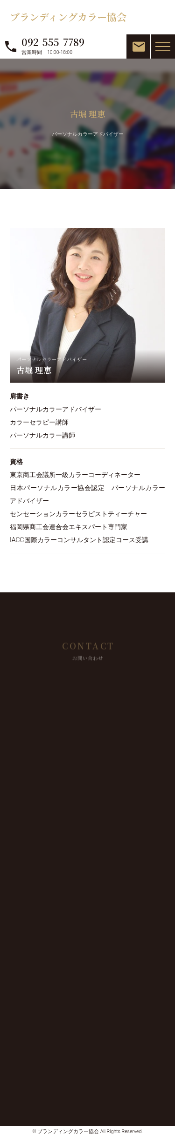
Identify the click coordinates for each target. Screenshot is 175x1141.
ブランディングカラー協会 (68, 17)
